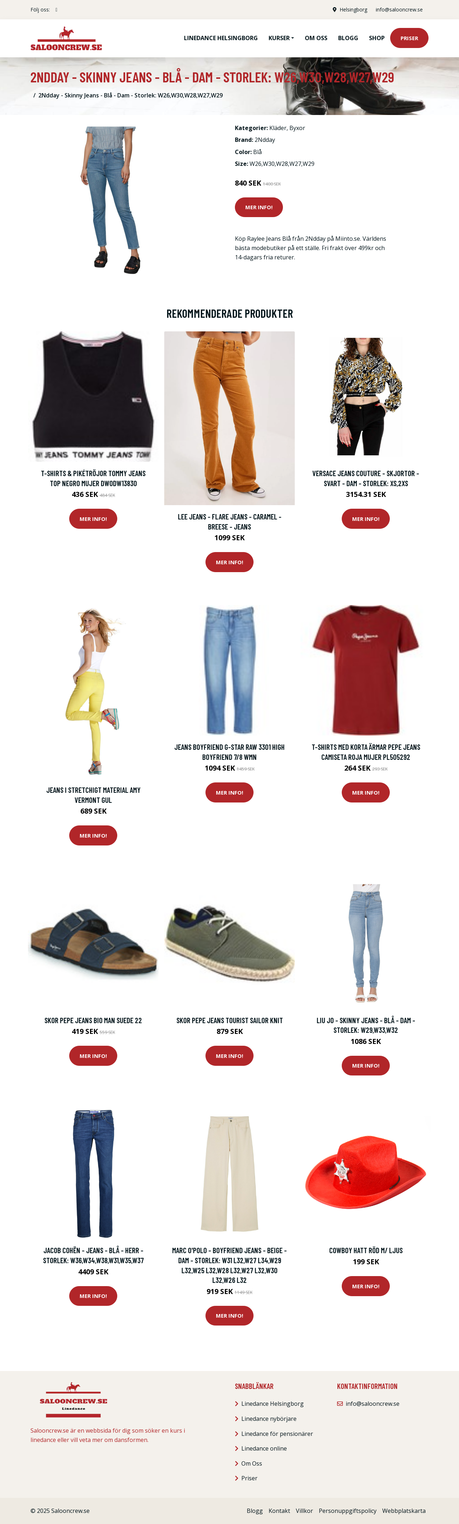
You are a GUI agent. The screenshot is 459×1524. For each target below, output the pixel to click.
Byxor (297, 128)
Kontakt (279, 1511)
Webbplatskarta (404, 1511)
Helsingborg (353, 9)
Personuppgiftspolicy (348, 1511)
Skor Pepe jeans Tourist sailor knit (229, 1020)
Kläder (278, 128)
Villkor (304, 1511)
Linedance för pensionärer (277, 1434)
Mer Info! (259, 207)
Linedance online (264, 1448)
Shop (377, 38)
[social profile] (56, 9)
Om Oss (251, 1463)
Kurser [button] (279, 38)
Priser (409, 38)
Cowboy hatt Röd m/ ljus (366, 1250)
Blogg (348, 38)
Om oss (316, 38)
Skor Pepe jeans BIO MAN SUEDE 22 (93, 1020)
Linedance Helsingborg (221, 38)
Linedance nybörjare (269, 1419)
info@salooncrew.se (399, 9)
